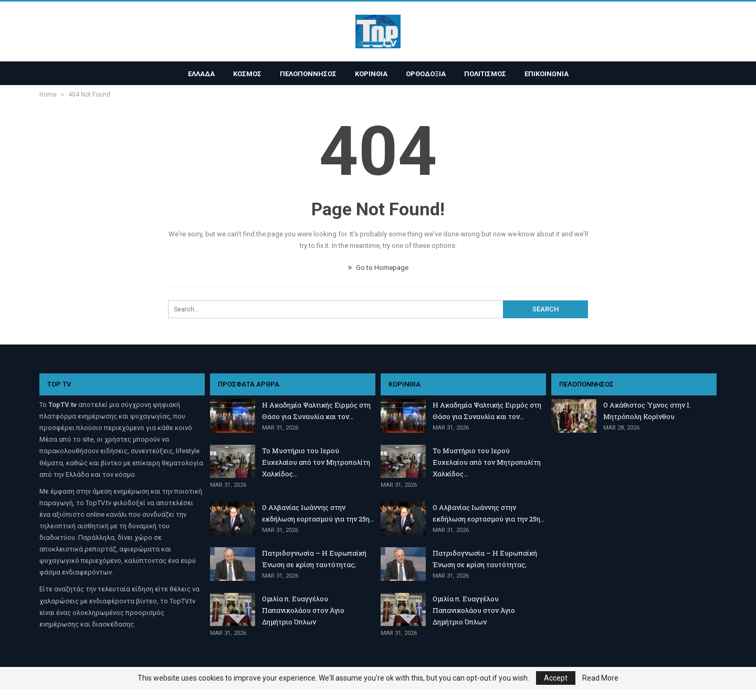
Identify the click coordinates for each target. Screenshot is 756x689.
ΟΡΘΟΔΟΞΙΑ (426, 74)
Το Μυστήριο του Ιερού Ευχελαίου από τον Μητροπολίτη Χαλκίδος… (316, 462)
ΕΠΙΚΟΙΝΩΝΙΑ (546, 74)
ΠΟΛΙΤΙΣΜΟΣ (485, 74)
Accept (556, 678)
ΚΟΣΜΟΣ (247, 74)
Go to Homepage (378, 268)
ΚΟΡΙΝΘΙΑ (371, 74)
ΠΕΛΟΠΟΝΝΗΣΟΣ (308, 74)
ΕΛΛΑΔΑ (201, 74)
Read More (600, 678)
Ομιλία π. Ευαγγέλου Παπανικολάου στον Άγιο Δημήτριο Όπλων (303, 610)
